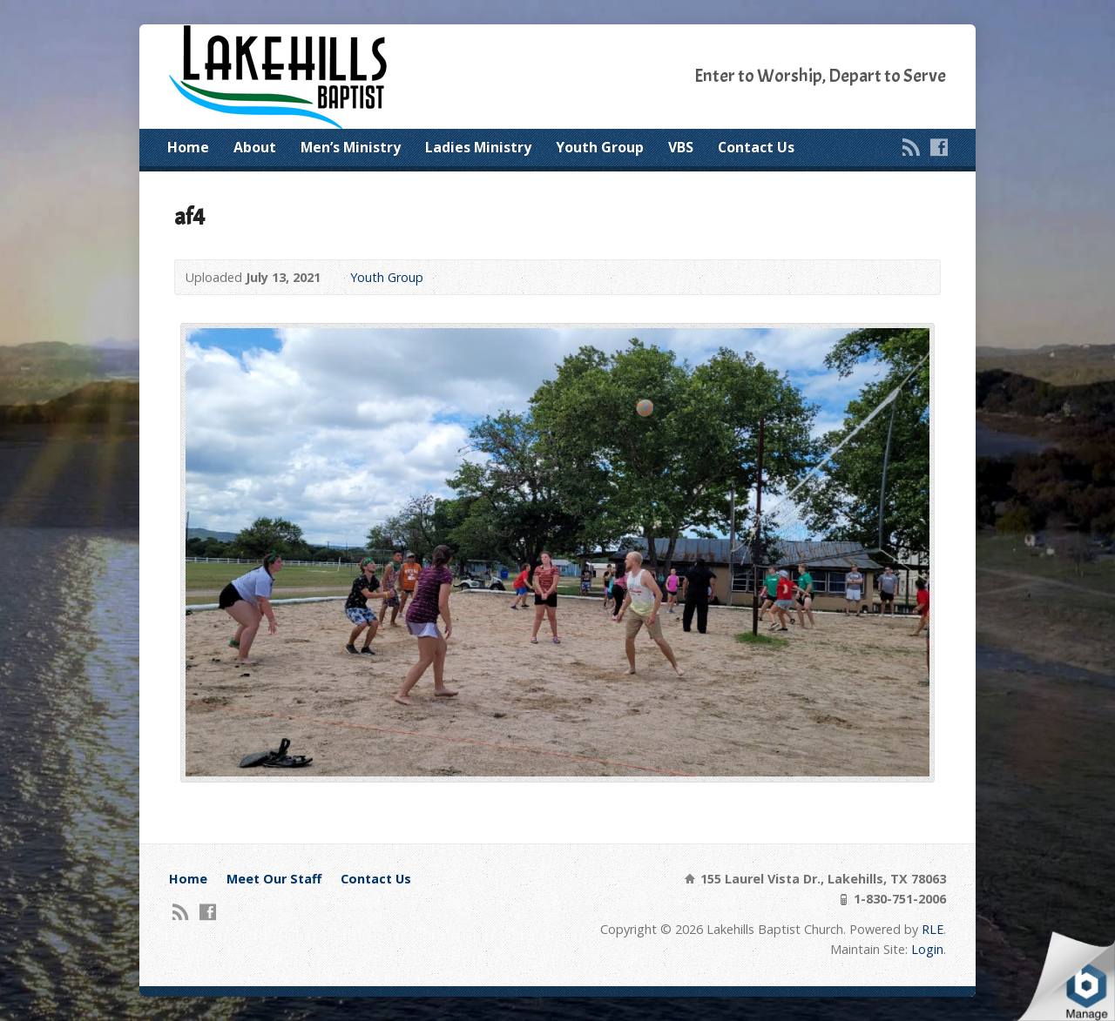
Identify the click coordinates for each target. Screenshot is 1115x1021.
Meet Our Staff (273, 878)
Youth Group (600, 147)
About (254, 147)
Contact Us (756, 147)
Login (927, 949)
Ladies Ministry (478, 147)
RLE (932, 929)
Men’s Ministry (351, 147)
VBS (680, 147)
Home (188, 147)
